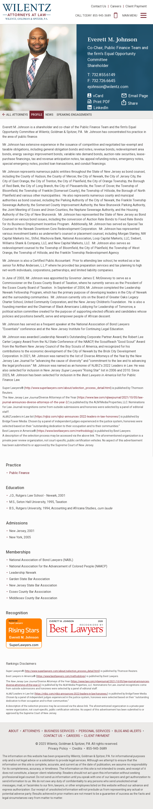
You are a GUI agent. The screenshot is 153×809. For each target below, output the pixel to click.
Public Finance (19, 473)
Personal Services (94, 731)
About (14, 731)
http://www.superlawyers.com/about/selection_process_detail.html (68, 387)
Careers (115, 6)
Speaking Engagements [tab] (74, 114)
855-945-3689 (96, 748)
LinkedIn (97, 107)
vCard (95, 95)
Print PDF (98, 101)
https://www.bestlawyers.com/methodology (65, 430)
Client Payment (136, 6)
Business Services (59, 731)
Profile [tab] (36, 114)
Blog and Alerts (127, 731)
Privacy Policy (58, 748)
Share (130, 103)
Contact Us (98, 6)
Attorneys (31, 731)
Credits (77, 748)
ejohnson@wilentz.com (107, 86)
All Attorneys (17, 114)
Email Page (135, 95)
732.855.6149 (103, 74)
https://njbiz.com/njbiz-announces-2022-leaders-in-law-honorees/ (77, 416)
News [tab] (49, 114)
